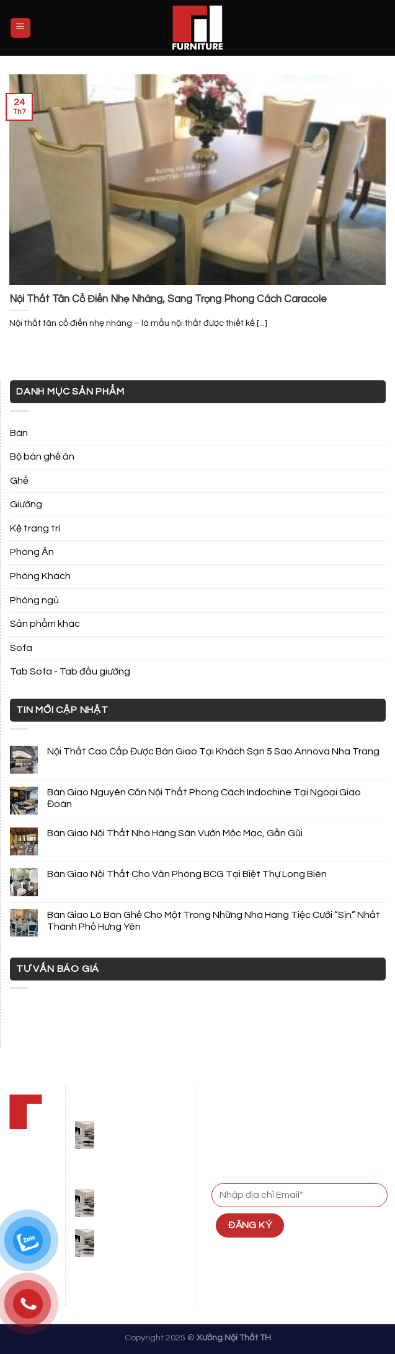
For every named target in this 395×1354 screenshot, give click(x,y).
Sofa (21, 648)
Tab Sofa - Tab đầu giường (70, 671)
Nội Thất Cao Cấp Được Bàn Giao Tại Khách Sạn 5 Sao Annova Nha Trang (213, 751)
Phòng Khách (40, 576)
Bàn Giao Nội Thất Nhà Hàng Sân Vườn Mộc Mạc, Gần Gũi (175, 833)
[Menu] (21, 28)
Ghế (19, 481)
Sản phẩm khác (45, 624)
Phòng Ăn (32, 552)
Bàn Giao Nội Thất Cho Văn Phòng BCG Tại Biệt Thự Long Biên (187, 874)
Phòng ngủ (34, 600)
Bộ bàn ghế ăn (42, 456)
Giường (26, 504)
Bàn (19, 433)
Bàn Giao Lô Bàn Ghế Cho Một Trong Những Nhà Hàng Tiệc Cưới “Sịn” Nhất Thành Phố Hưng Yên (213, 921)
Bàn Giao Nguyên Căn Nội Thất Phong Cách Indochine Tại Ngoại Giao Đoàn (204, 798)
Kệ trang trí (35, 528)
